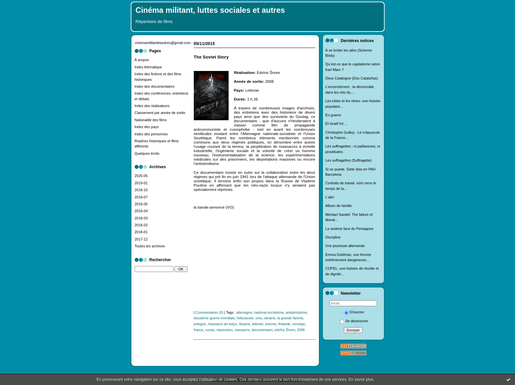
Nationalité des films (151, 120)
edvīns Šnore (285, 330)
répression (224, 330)
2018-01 (141, 232)
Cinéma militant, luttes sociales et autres (210, 10)
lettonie (257, 324)
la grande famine (290, 318)
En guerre (333, 115)
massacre (242, 330)
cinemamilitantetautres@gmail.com (163, 43)
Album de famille (338, 206)
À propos (142, 60)
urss (259, 318)
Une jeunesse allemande (345, 246)
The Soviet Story (211, 57)
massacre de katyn (222, 324)
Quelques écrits (147, 153)
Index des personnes (151, 134)
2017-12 (141, 239)
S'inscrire (354, 312)
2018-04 (141, 211)
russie (209, 330)
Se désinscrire (354, 321)
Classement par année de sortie (160, 113)
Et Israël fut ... (336, 123)
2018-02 (141, 225)
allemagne (244, 312)
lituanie (244, 324)
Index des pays (147, 127)
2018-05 (141, 204)
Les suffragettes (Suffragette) (348, 160)
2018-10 (141, 190)
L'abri (329, 197)
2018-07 (141, 197)
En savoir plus (360, 379)
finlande (284, 324)
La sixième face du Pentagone (349, 229)
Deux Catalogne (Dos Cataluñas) (351, 78)
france (198, 330)
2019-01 (141, 183)
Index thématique (148, 67)
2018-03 (141, 218)
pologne (200, 324)
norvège (298, 324)
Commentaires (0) (209, 312)
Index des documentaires (155, 86)
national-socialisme (269, 312)
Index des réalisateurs (152, 106)
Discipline (333, 237)
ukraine (270, 318)
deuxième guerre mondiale (214, 318)
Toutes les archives (150, 246)
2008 (301, 330)
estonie (270, 324)
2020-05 (141, 176)
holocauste (245, 318)
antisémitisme (296, 312)
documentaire (262, 330)
